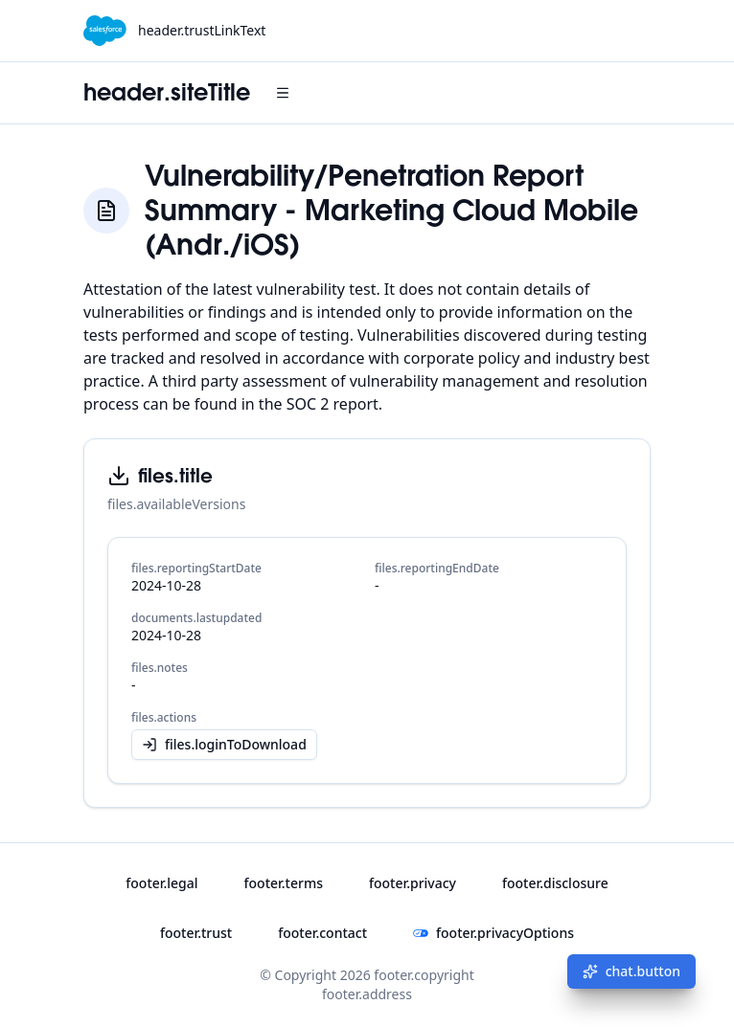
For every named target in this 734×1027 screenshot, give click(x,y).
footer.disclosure (555, 883)
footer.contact (322, 933)
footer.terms (283, 883)
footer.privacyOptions (493, 933)
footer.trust (196, 933)
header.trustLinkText (201, 30)
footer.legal (161, 883)
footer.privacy (412, 883)
